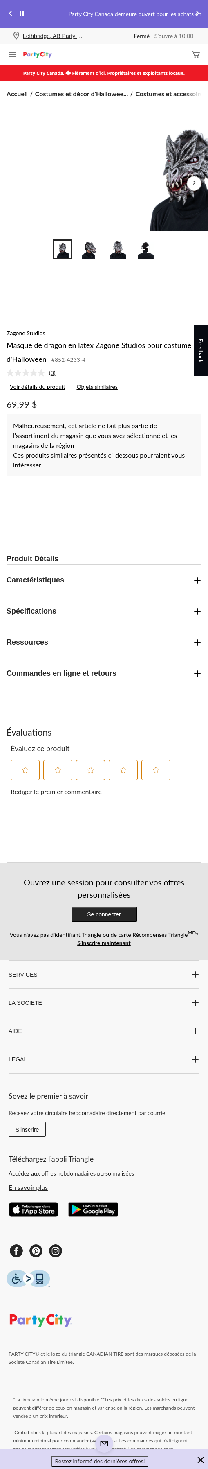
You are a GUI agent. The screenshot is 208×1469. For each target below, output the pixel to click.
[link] (34, 373)
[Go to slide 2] (90, 249)
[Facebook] (16, 1250)
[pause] (22, 14)
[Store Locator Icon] (16, 36)
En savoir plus (28, 1187)
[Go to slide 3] (118, 249)
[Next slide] (197, 14)
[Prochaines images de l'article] (194, 183)
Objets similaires (96, 386)
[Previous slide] (11, 14)
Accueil (17, 93)
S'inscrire (27, 1129)
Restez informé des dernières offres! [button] (100, 1461)
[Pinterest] (35, 1250)
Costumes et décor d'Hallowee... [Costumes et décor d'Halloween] (81, 93)
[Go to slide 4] (146, 249)
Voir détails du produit (37, 386)
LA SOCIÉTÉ (104, 1003)
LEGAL (104, 1059)
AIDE (104, 1031)
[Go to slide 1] (62, 249)
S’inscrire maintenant (104, 942)
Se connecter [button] (104, 914)
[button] (25, 770)
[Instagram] (55, 1250)
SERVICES (104, 974)
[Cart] (195, 55)
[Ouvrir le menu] (12, 55)
